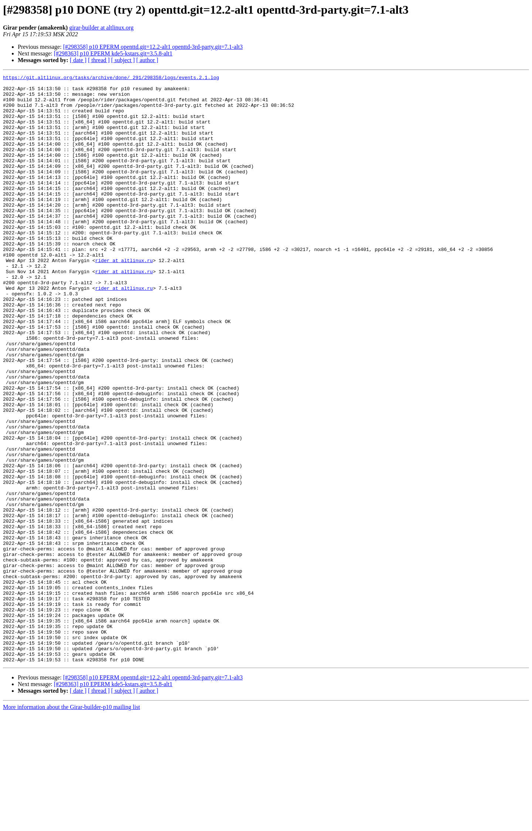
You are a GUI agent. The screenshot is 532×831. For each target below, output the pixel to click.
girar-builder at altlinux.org (101, 27)
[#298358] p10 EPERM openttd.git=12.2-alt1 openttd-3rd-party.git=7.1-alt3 (153, 47)
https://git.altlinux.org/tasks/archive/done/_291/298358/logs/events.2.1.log (111, 78)
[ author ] (147, 60)
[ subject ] (123, 60)
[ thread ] (99, 60)
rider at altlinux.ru (124, 298)
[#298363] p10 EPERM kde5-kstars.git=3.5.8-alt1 (113, 53)
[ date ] (78, 60)
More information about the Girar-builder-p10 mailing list (71, 824)
